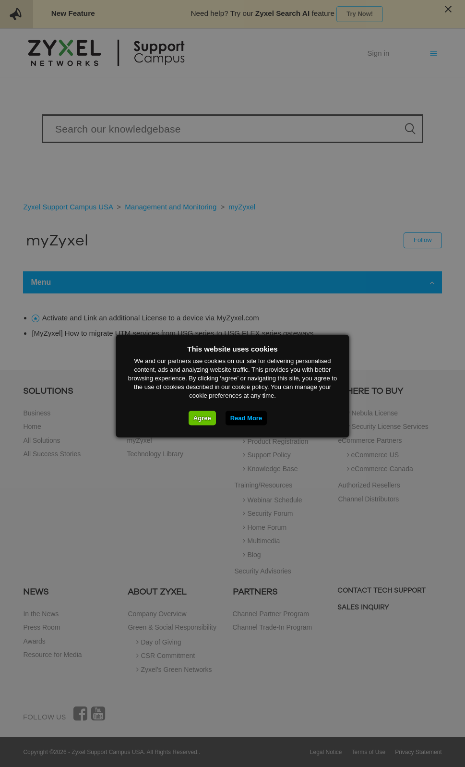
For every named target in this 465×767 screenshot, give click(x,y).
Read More (246, 417)
